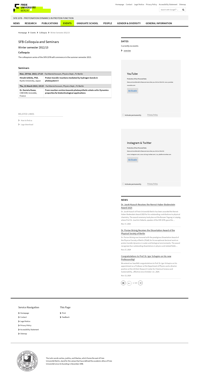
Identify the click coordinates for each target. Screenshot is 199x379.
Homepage (119, 4)
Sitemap (182, 4)
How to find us (26, 120)
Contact (129, 4)
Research (31, 23)
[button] (123, 282)
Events (67, 23)
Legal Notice (139, 4)
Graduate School (87, 23)
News (16, 23)
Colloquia (43, 32)
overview (126, 50)
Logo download (27, 124)
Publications (50, 23)
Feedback (65, 317)
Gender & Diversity (129, 23)
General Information (159, 23)
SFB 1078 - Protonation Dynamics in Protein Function (43, 18)
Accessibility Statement (168, 4)
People (107, 23)
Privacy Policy (151, 4)
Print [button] (64, 313)
